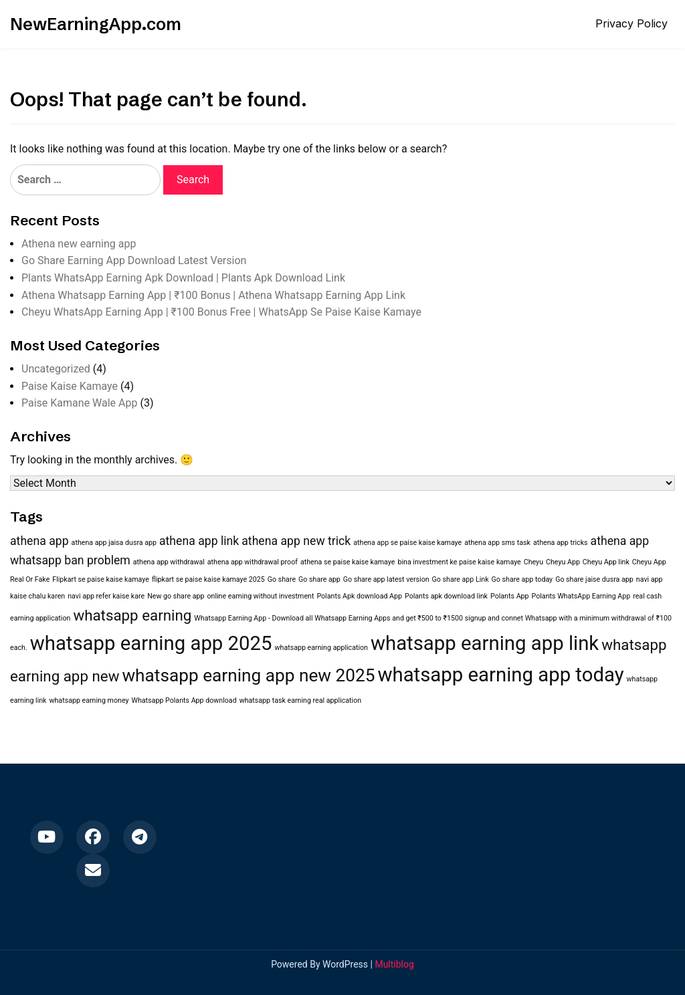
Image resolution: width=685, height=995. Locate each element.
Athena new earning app (78, 243)
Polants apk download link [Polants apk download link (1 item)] (446, 596)
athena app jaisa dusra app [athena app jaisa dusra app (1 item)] (114, 542)
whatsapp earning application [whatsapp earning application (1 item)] (321, 647)
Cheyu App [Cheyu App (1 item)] (563, 562)
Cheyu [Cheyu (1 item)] (533, 562)
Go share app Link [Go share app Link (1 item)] (460, 579)
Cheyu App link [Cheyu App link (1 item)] (606, 562)
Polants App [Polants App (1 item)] (509, 596)
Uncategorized (55, 368)
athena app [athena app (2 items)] (39, 541)
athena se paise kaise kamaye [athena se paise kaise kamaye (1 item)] (347, 562)
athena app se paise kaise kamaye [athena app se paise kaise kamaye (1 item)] (407, 542)
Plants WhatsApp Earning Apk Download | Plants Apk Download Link (183, 277)
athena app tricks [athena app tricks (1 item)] (560, 542)
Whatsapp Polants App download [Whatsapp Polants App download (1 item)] (184, 700)
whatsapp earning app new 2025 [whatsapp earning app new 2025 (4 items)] (248, 675)
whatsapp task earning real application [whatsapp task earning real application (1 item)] (300, 700)
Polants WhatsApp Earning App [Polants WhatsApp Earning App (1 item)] (581, 596)
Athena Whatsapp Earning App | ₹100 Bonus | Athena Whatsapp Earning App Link (213, 295)
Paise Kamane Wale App (79, 403)
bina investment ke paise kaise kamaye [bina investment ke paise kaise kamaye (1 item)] (458, 562)
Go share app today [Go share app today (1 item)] (522, 579)
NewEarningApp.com (95, 24)
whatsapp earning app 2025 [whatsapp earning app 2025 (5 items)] (151, 643)
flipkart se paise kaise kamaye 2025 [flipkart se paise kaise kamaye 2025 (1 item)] (208, 579)
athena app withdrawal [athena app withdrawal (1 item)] (169, 562)
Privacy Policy (631, 23)
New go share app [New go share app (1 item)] (175, 596)
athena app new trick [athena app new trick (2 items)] (296, 541)
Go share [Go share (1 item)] (282, 579)
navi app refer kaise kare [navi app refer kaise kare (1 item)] (106, 596)
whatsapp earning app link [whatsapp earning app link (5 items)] (485, 643)
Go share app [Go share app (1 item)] (319, 579)
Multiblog (394, 964)
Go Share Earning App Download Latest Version (133, 260)
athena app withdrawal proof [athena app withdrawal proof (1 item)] (252, 562)
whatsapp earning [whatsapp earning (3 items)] (132, 615)
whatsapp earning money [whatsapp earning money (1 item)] (88, 700)
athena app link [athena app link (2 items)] (199, 541)
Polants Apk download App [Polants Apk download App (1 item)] (359, 596)
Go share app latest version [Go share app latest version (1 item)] (386, 579)
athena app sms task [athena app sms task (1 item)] (497, 542)
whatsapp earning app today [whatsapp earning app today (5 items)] (500, 674)
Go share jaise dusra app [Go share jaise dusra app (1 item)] (594, 579)
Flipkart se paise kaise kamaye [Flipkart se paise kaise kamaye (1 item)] (100, 579)
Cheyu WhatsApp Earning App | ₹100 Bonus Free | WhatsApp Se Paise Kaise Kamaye (221, 312)
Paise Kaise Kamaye (69, 386)
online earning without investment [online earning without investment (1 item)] (260, 596)
